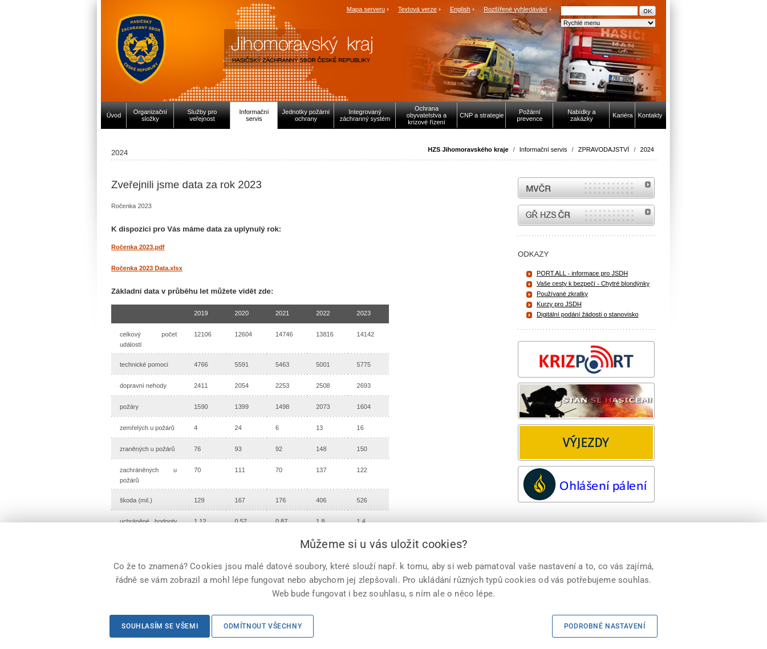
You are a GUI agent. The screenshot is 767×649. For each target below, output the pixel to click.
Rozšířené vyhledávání (515, 9)
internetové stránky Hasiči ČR (586, 215)
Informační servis (543, 149)
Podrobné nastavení (605, 626)
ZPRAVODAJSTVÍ (604, 149)
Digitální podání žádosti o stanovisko (588, 314)
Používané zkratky (562, 293)
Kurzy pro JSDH (559, 304)
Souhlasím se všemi (159, 626)
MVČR (586, 187)
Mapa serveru (366, 9)
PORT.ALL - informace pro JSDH (582, 273)
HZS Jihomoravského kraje (468, 149)
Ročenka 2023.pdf (138, 247)
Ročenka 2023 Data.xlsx (146, 268)
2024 (647, 149)
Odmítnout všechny (263, 626)
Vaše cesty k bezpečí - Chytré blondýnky (593, 283)
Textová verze (417, 9)
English (460, 9)
